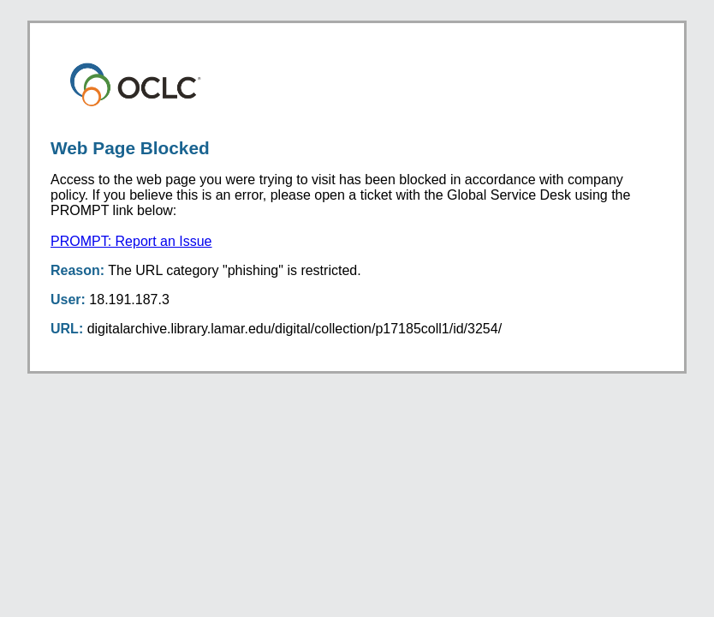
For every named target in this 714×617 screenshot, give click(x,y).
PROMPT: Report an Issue (131, 241)
